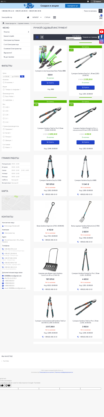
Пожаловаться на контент (47, 372)
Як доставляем (9, 57)
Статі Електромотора (11, 44)
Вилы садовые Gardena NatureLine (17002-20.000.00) (85, 227)
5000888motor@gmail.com (12, 276)
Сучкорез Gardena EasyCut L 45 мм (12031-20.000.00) (85, 74)
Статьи (47, 17)
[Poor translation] (7, 385)
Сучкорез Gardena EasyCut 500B (50, 180)
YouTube (6, 361)
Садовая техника (23, 23)
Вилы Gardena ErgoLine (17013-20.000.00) (50, 226)
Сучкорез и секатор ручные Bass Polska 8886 (50, 71)
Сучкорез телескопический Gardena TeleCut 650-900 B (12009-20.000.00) (50, 322)
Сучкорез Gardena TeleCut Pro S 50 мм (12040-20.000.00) (50, 129)
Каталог (35, 17)
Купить (51, 83)
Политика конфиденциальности (64, 372)
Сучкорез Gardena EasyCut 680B (85, 180)
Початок (7, 32)
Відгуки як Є (8, 53)
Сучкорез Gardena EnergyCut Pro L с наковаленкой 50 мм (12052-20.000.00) (85, 129)
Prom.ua (60, 370)
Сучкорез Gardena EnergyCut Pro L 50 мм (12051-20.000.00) (85, 274)
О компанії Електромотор (12, 49)
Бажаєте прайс (9, 36)
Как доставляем (59, 17)
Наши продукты (11, 23)
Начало (28, 17)
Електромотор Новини (12, 40)
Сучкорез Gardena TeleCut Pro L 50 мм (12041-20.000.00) (85, 322)
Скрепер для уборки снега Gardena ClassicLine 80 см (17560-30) (50, 274)
